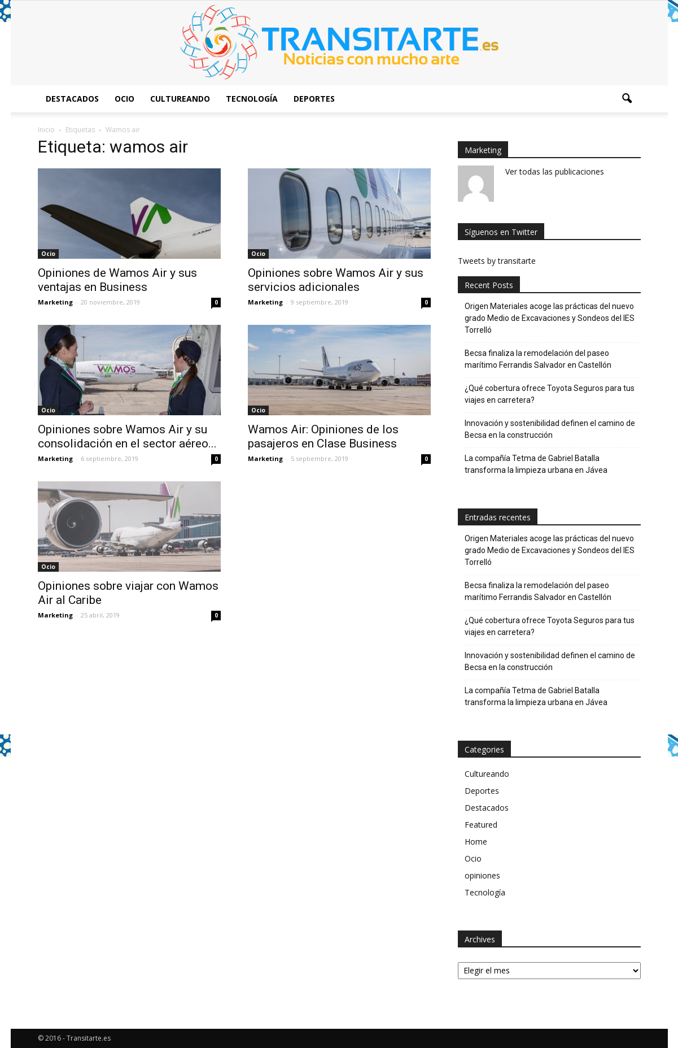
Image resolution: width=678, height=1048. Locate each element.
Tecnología (252, 98)
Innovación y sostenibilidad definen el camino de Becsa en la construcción (550, 429)
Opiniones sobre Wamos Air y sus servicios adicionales (335, 280)
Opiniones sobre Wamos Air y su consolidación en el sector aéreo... (127, 436)
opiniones (482, 875)
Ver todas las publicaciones (554, 171)
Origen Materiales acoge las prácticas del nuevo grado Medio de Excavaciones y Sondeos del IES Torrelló (550, 318)
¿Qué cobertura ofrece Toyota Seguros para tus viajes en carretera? (550, 394)
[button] (627, 98)
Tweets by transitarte (497, 260)
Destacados (72, 98)
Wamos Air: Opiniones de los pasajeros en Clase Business (323, 436)
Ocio (124, 98)
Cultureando (180, 98)
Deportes (314, 98)
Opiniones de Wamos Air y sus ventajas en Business (117, 280)
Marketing (55, 302)
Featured (481, 824)
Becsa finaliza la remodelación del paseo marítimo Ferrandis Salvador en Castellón (538, 359)
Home (476, 841)
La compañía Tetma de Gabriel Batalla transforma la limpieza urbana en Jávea (536, 464)
